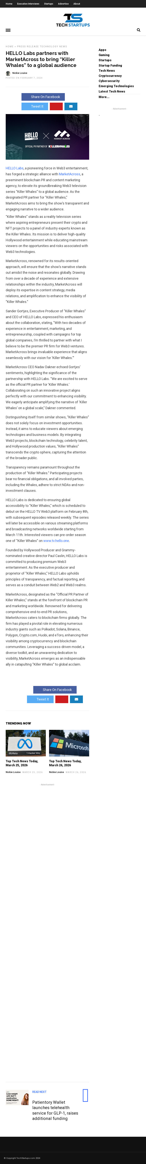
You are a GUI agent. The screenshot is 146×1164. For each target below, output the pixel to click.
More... (104, 97)
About (76, 3)
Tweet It (34, 106)
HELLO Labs (15, 168)
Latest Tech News (112, 91)
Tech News (107, 70)
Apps (102, 50)
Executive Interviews (28, 3)
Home (9, 3)
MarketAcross (69, 174)
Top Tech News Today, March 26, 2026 (65, 763)
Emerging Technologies (116, 86)
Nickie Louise (13, 772)
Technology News (53, 46)
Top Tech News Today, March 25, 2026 (22, 763)
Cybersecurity (109, 81)
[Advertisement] (47, 932)
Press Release (28, 46)
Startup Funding (110, 65)
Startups (48, 3)
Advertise (63, 3)
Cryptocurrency (110, 75)
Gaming (104, 55)
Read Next (39, 1091)
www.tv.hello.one (56, 541)
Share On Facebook (43, 97)
